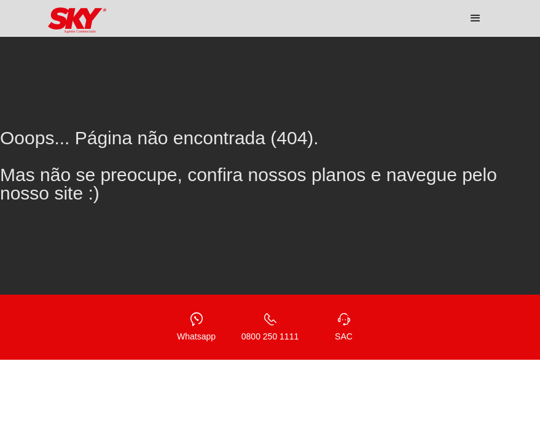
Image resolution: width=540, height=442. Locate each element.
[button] (475, 18)
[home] (77, 20)
